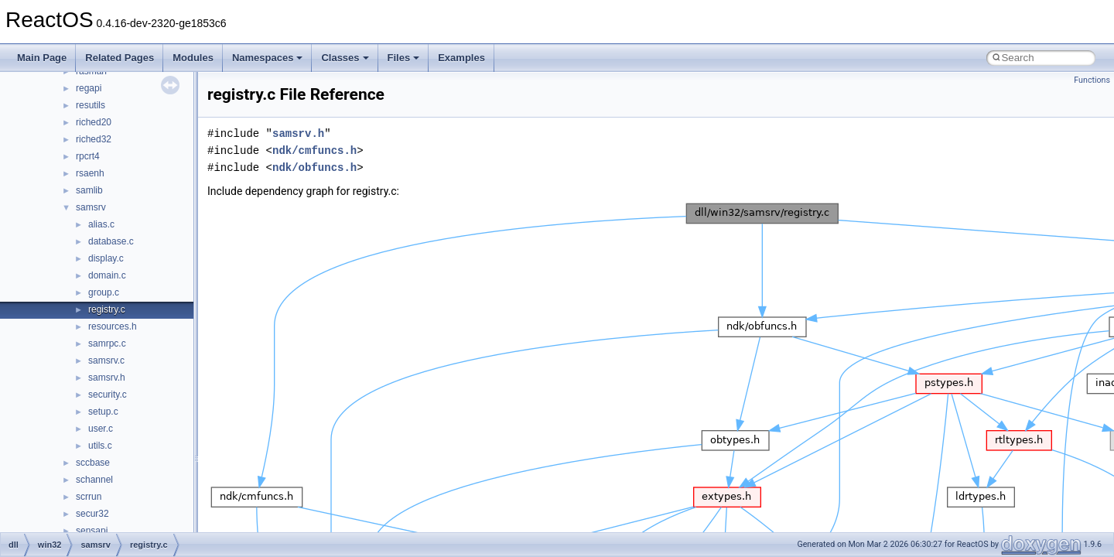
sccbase (93, 462)
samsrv (91, 207)
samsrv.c (106, 360)
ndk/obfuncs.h (314, 167)
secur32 (92, 513)
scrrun (88, 496)
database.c (111, 241)
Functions (1092, 80)
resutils (90, 105)
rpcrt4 (88, 156)
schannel (94, 479)
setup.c (103, 411)
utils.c (100, 445)
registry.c (106, 309)
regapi (88, 88)
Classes (344, 57)
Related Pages (119, 57)
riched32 (93, 139)
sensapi (92, 530)
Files (404, 57)
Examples (461, 57)
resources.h (112, 326)
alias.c (101, 224)
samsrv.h (106, 377)
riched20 (93, 122)
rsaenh (90, 173)
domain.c (107, 275)
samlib (89, 190)
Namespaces (267, 57)
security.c (107, 394)
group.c (103, 292)
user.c (100, 428)
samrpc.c (107, 343)
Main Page (42, 57)
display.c (106, 258)
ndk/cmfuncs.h (314, 150)
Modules (193, 57)
